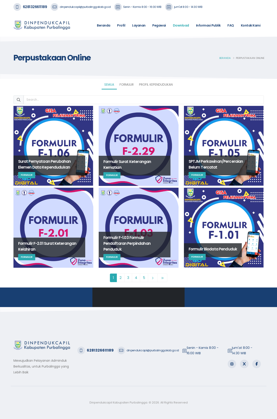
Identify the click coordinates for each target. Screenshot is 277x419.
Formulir (127, 84)
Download (181, 25)
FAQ (230, 25)
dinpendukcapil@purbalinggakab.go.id (85, 7)
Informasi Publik (208, 25)
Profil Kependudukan (156, 84)
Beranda (103, 25)
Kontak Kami (251, 25)
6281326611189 (35, 6)
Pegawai (159, 25)
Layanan (139, 25)
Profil (121, 25)
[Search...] (144, 99)
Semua (109, 84)
